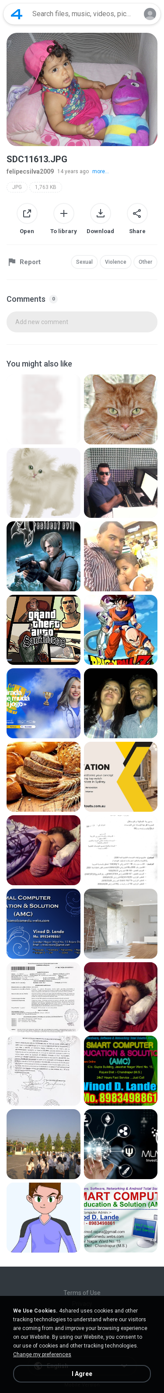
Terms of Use (82, 1292)
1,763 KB (45, 187)
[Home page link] (16, 14)
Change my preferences (42, 1354)
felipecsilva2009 (30, 171)
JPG (17, 187)
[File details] (43, 409)
